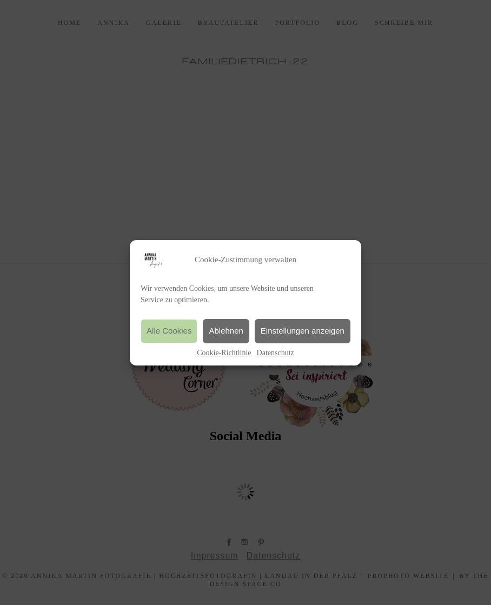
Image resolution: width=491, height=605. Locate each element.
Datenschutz (275, 353)
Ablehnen (226, 330)
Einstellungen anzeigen (302, 330)
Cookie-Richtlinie (224, 353)
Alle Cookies (169, 330)
